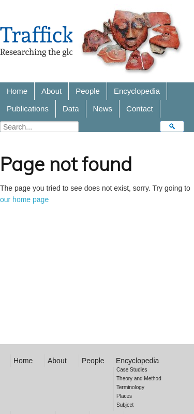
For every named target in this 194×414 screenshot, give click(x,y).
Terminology (130, 387)
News (103, 108)
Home (17, 91)
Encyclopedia (137, 91)
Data (71, 108)
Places (124, 396)
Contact (139, 108)
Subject (124, 405)
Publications (28, 108)
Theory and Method (138, 378)
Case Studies (131, 370)
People (88, 91)
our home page (24, 199)
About (51, 91)
